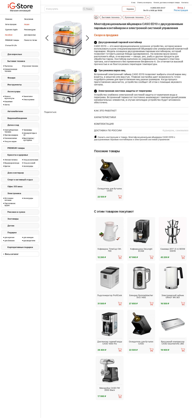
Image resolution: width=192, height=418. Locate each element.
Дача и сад (13, 125)
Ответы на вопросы (144, 2)
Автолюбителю (15, 111)
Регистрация (181, 10)
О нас (133, 2)
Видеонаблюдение (17, 118)
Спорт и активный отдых (20, 180)
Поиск (89, 9)
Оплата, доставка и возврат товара (167, 2)
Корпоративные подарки (20, 247)
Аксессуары (13, 91)
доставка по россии (141, 130)
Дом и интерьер (15, 173)
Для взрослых (14, 54)
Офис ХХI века (14, 186)
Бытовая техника (16, 61)
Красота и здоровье (17, 155)
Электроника (14, 193)
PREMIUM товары (16, 148)
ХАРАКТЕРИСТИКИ (105, 117)
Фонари (11, 78)
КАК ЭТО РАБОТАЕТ (105, 110)
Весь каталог (12, 254)
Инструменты (14, 85)
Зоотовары (13, 219)
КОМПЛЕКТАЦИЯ (104, 123)
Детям (10, 226)
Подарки (12, 232)
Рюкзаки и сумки (16, 212)
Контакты (184, 2)
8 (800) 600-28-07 (156, 8)
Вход (180, 7)
